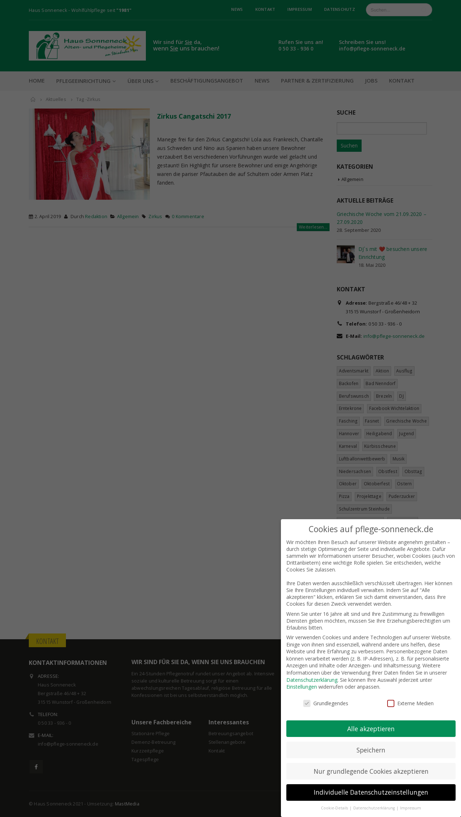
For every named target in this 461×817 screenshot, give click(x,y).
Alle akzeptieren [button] (371, 721)
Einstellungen (301, 679)
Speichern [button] (371, 742)
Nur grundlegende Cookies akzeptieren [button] (371, 763)
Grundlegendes (325, 696)
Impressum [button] (410, 800)
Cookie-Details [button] (335, 800)
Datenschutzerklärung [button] (374, 800)
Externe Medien (410, 696)
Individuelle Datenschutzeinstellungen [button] (371, 785)
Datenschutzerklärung (311, 672)
